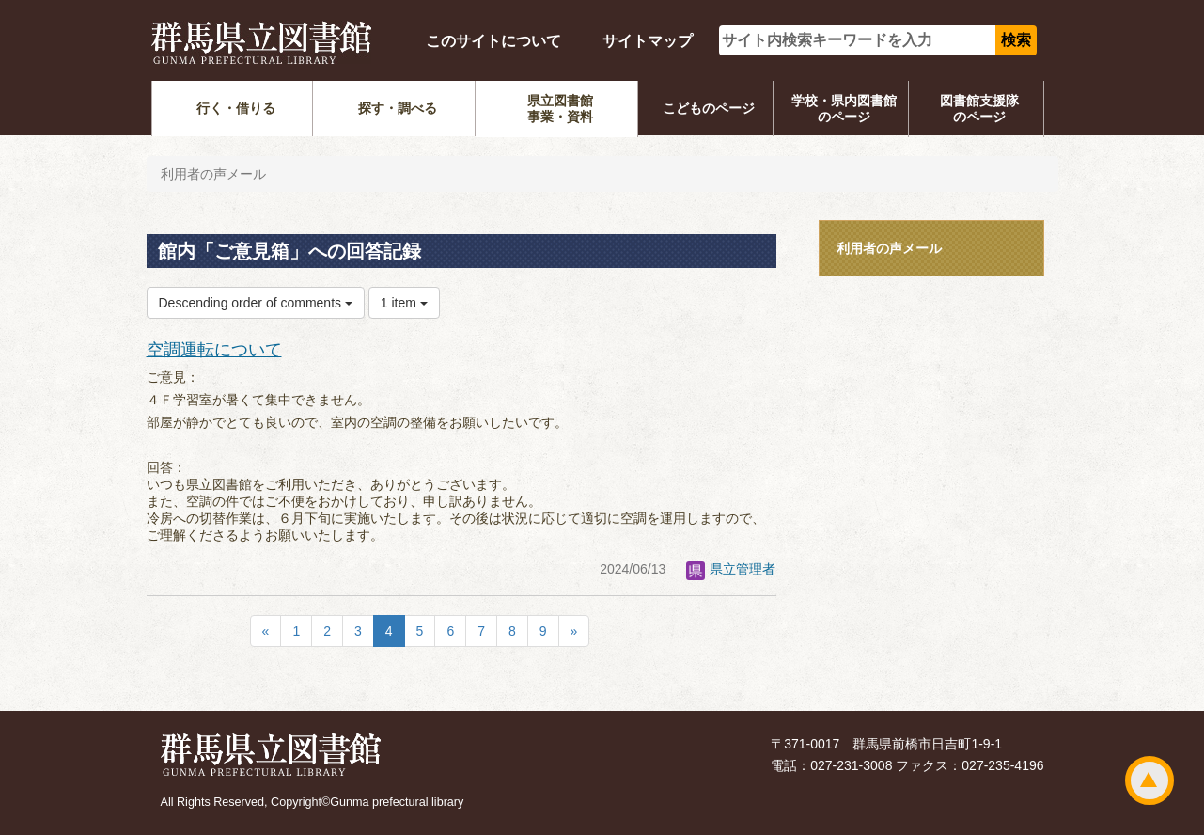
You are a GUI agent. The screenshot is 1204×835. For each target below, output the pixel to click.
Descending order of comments (255, 302)
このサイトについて (493, 41)
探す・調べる (397, 108)
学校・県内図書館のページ (844, 108)
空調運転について (214, 349)
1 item (404, 302)
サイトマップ (647, 41)
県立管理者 (731, 568)
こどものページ (709, 108)
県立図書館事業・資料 (560, 108)
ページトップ (1149, 780)
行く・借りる (235, 108)
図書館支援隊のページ (979, 108)
